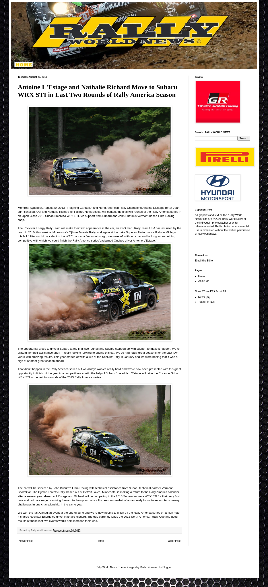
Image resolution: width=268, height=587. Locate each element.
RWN (143, 567)
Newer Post (26, 540)
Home (100, 540)
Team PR (203, 301)
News (201, 297)
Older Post (174, 540)
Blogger (167, 567)
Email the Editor (204, 260)
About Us (203, 281)
